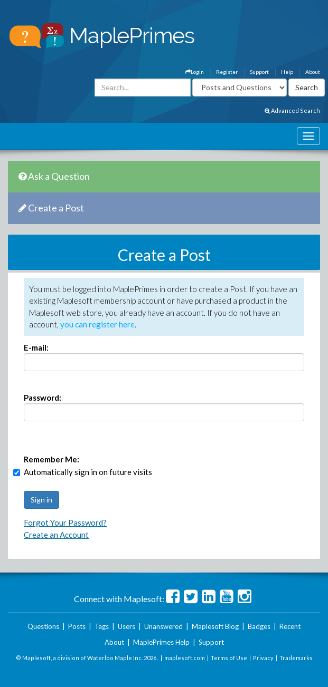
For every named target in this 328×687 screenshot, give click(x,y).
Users (126, 626)
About (312, 72)
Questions (43, 626)
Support (259, 72)
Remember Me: (51, 459)
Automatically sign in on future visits (88, 472)
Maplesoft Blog (215, 626)
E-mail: (36, 347)
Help (287, 72)
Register (227, 72)
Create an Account (56, 534)
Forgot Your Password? (65, 522)
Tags (102, 626)
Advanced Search (292, 110)
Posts (77, 626)
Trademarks (296, 657)
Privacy (263, 657)
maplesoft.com (184, 657)
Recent (290, 626)
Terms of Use (229, 657)
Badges (259, 626)
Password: (42, 397)
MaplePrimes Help (161, 642)
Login (194, 72)
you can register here (97, 324)
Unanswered (163, 626)
